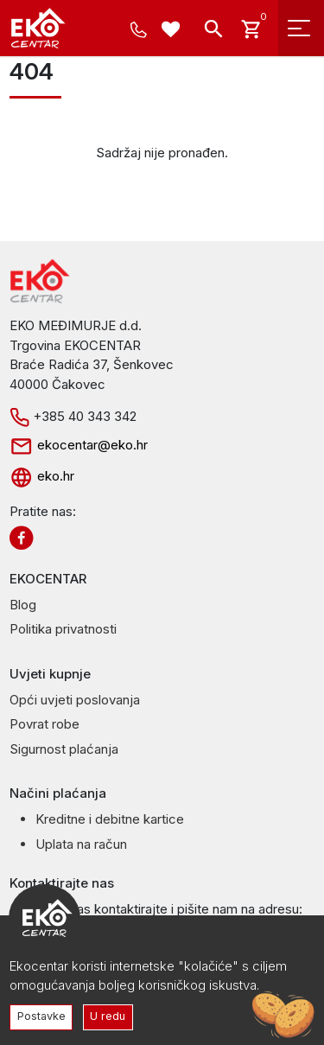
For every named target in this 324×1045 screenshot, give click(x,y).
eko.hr (42, 476)
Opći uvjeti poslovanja (75, 699)
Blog (23, 604)
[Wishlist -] (173, 31)
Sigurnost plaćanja (64, 749)
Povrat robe (44, 724)
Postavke (41, 1016)
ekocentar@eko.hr (79, 444)
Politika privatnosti (63, 629)
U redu (107, 1016)
